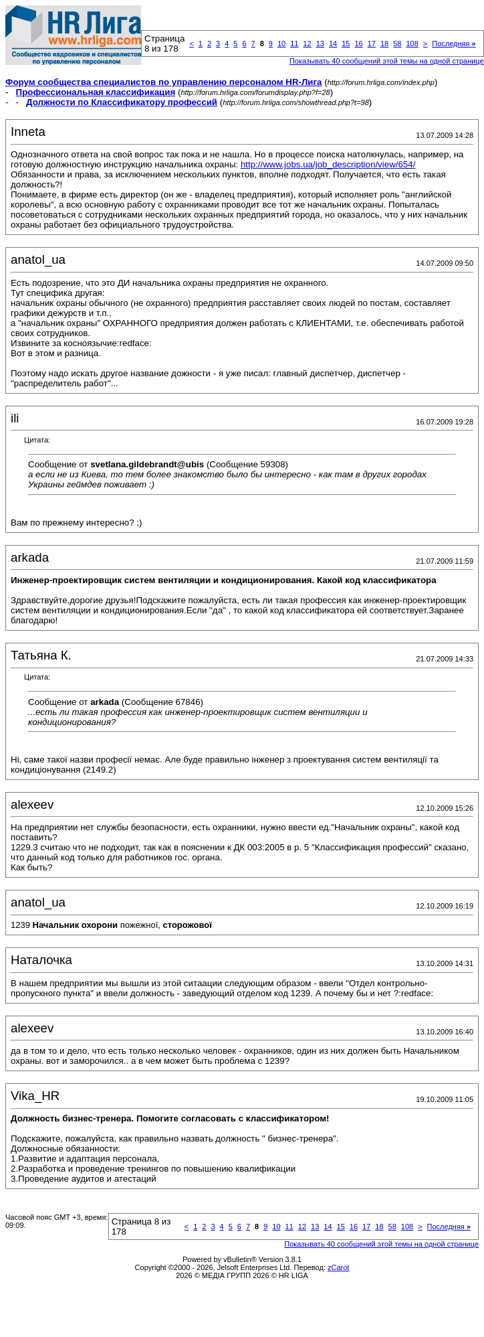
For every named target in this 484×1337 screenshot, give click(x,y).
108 (412, 44)
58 (397, 44)
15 (346, 44)
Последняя (453, 44)
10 (281, 44)
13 (320, 44)
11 (294, 44)
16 (358, 44)
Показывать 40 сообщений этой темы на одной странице (386, 61)
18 (384, 44)
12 (307, 44)
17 (372, 44)
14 (333, 44)
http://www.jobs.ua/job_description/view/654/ (328, 164)
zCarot (338, 1267)
